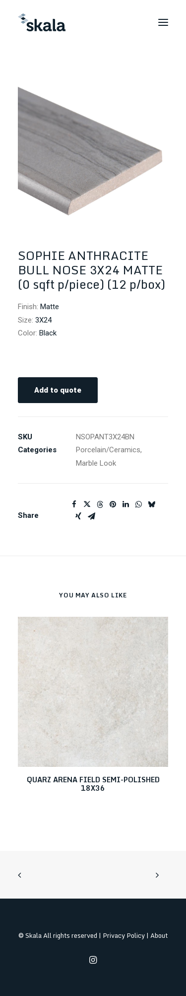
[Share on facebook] (74, 504)
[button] (163, 22)
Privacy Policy (124, 935)
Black (48, 333)
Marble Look (96, 463)
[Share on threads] (100, 504)
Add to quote (57, 390)
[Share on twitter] (87, 504)
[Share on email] (91, 516)
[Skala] (41, 22)
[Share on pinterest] (113, 504)
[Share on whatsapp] (138, 504)
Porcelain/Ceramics (108, 449)
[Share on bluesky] (151, 504)
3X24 (43, 320)
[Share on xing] (78, 516)
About (159, 935)
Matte (49, 306)
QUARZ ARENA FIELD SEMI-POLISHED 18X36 (93, 784)
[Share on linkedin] (125, 504)
